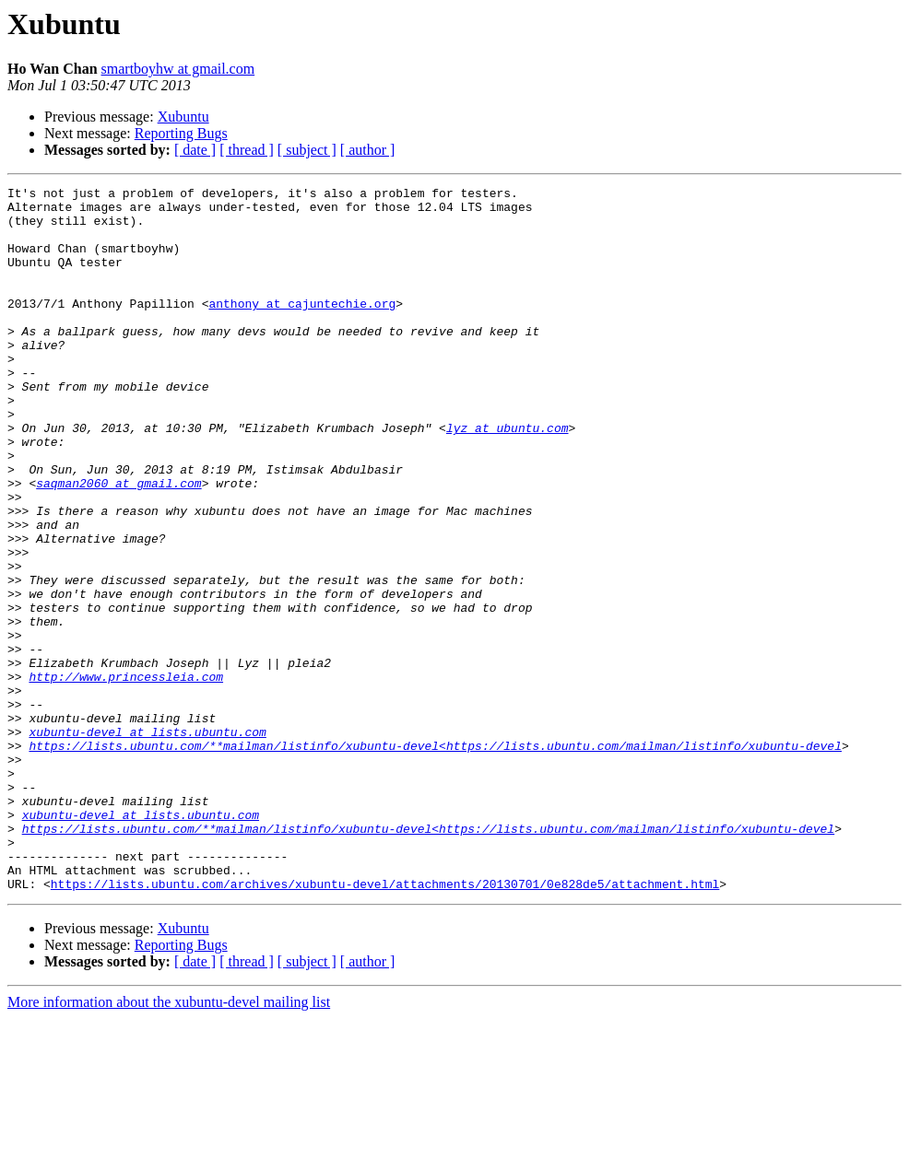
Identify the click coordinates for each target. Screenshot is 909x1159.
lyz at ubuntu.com (507, 477)
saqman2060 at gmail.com (118, 543)
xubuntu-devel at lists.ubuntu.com (147, 842)
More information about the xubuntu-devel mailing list (168, 1143)
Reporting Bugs (181, 133)
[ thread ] (246, 150)
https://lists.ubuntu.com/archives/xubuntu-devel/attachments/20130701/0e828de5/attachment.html (385, 1024)
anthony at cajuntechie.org (301, 328)
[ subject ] (306, 150)
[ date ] (195, 150)
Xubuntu (183, 116)
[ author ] (367, 150)
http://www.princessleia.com (126, 775)
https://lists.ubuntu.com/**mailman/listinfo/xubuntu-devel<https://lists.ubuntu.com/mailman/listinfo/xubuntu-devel (435, 858)
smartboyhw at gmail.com (178, 68)
